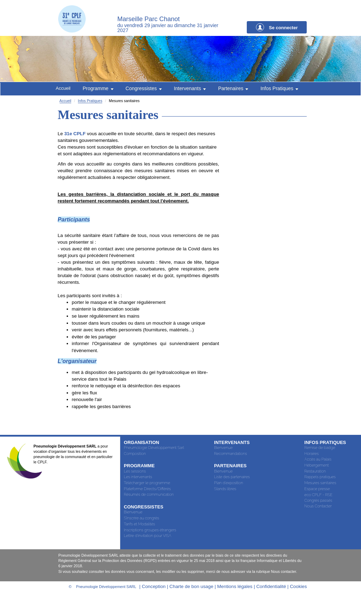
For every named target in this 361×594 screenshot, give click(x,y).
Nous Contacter (317, 507)
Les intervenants (138, 477)
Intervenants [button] (190, 89)
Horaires (311, 454)
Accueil (62, 88)
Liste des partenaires (232, 477)
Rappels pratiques (320, 477)
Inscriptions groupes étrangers (150, 531)
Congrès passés (318, 501)
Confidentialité (271, 587)
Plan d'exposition (228, 483)
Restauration (315, 472)
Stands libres (225, 489)
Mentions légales (235, 587)
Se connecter (277, 27)
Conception (153, 587)
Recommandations (230, 454)
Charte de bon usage (192, 587)
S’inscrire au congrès (141, 519)
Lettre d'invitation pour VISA (147, 536)
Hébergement (316, 466)
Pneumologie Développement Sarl (154, 448)
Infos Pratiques (90, 102)
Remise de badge (319, 448)
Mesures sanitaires (320, 483)
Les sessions (135, 472)
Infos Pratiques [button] (280, 89)
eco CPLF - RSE (318, 495)
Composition (135, 454)
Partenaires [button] (233, 89)
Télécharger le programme (147, 483)
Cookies (298, 587)
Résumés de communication (149, 495)
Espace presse (317, 489)
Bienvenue (133, 513)
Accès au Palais (317, 460)
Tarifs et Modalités (139, 525)
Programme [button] (97, 89)
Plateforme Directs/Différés (147, 489)
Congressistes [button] (144, 89)
